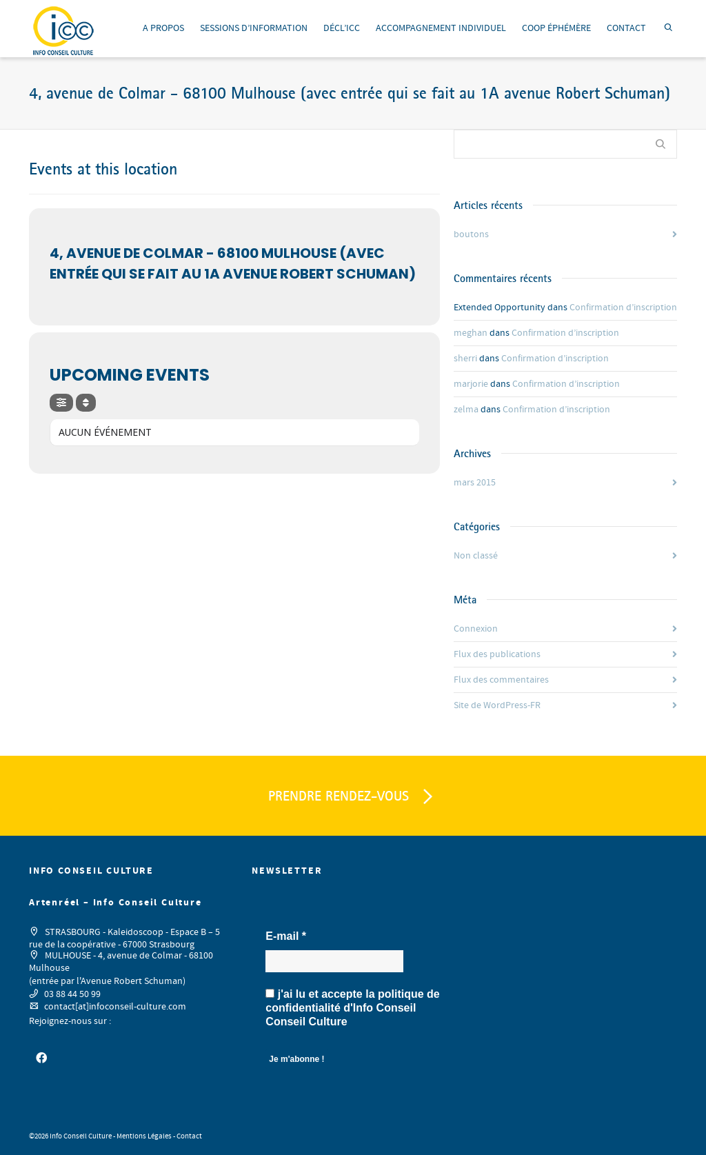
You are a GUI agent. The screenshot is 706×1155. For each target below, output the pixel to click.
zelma (466, 409)
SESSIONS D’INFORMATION (253, 28)
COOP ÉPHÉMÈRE (556, 28)
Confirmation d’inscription (623, 307)
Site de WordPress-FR (497, 705)
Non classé (476, 556)
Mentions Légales (144, 1136)
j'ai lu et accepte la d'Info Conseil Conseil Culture (352, 1007)
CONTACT (626, 28)
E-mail (285, 936)
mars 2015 (475, 482)
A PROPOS (163, 28)
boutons (471, 234)
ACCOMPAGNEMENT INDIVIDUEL (441, 28)
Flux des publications (497, 654)
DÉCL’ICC (341, 28)
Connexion (476, 629)
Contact (189, 1136)
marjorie (471, 384)
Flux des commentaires (501, 680)
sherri (465, 358)
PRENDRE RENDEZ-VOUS (353, 797)
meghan (470, 333)
